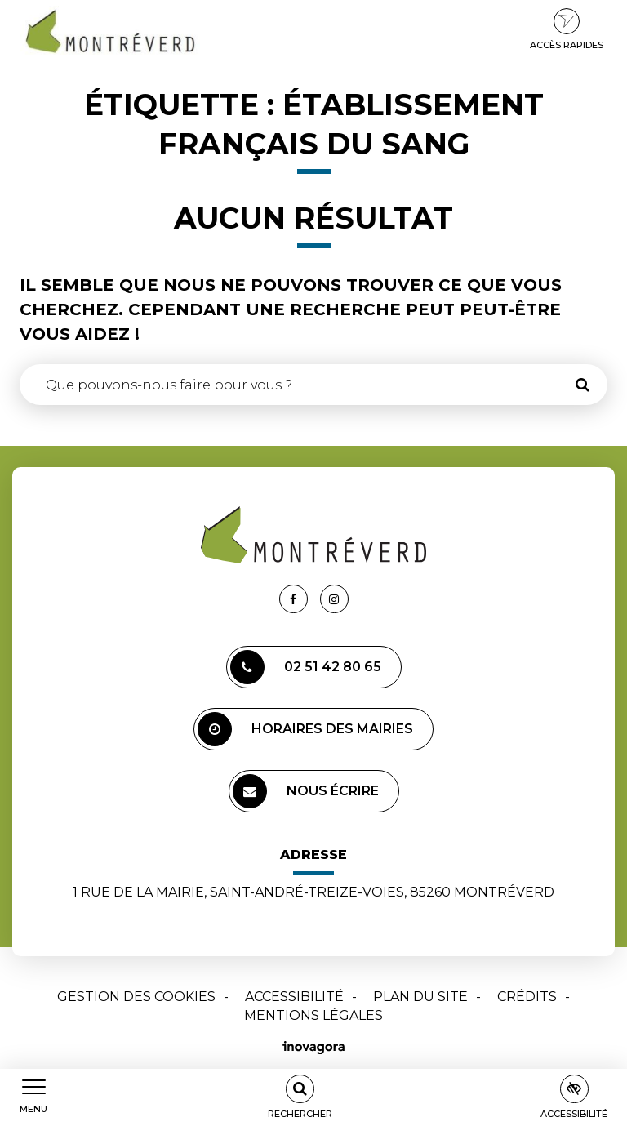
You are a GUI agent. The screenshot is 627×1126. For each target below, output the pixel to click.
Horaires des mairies (305, 729)
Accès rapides (566, 29)
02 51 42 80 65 (305, 667)
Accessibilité (294, 996)
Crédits (527, 996)
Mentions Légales (313, 1015)
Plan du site (420, 996)
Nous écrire (306, 791)
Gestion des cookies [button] (136, 996)
